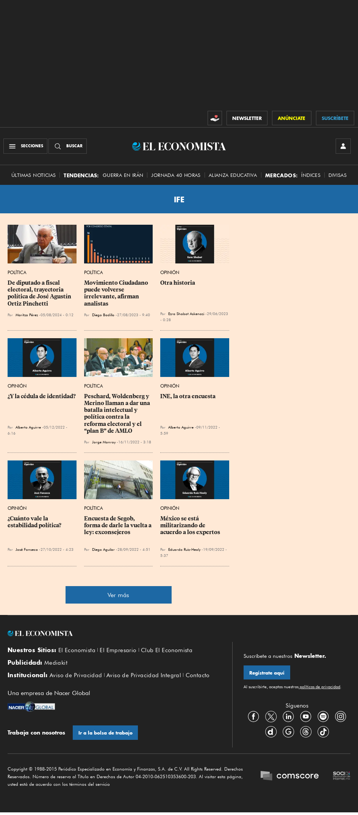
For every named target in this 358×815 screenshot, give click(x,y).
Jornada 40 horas (175, 175)
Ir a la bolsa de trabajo (105, 734)
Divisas (337, 175)
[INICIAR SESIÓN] (342, 146)
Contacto (198, 676)
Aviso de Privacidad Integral (143, 676)
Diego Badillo (103, 315)
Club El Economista (166, 651)
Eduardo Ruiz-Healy (184, 549)
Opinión (169, 273)
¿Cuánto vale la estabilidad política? (34, 522)
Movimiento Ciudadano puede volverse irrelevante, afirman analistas (116, 293)
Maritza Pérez (27, 315)
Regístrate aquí (267, 673)
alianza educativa (233, 175)
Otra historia (177, 283)
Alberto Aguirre (28, 428)
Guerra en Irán (123, 175)
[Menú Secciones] (26, 146)
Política (17, 273)
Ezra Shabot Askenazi (186, 314)
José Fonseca (27, 549)
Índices (310, 175)
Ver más (118, 595)
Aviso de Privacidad (76, 676)
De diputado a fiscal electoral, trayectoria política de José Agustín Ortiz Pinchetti (40, 293)
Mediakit (55, 664)
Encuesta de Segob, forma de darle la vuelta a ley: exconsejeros (118, 525)
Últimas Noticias (33, 175)
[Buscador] (68, 146)
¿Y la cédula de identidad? (42, 397)
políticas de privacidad (319, 687)
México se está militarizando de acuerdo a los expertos (190, 525)
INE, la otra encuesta (188, 397)
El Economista (76, 651)
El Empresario (118, 651)
